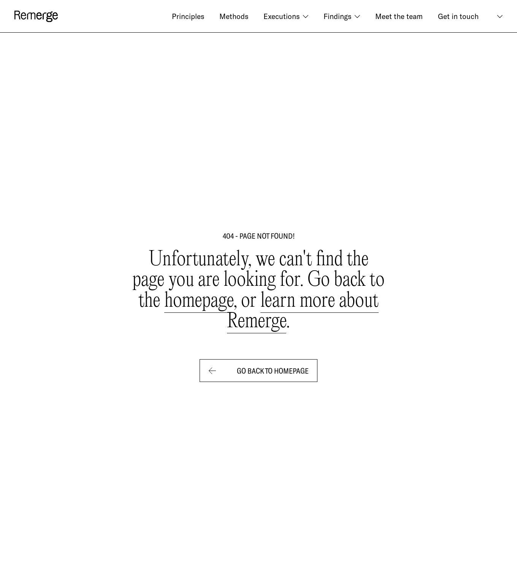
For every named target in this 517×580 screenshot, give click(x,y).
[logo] (36, 16)
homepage (198, 301)
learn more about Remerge (303, 311)
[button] (285, 16)
